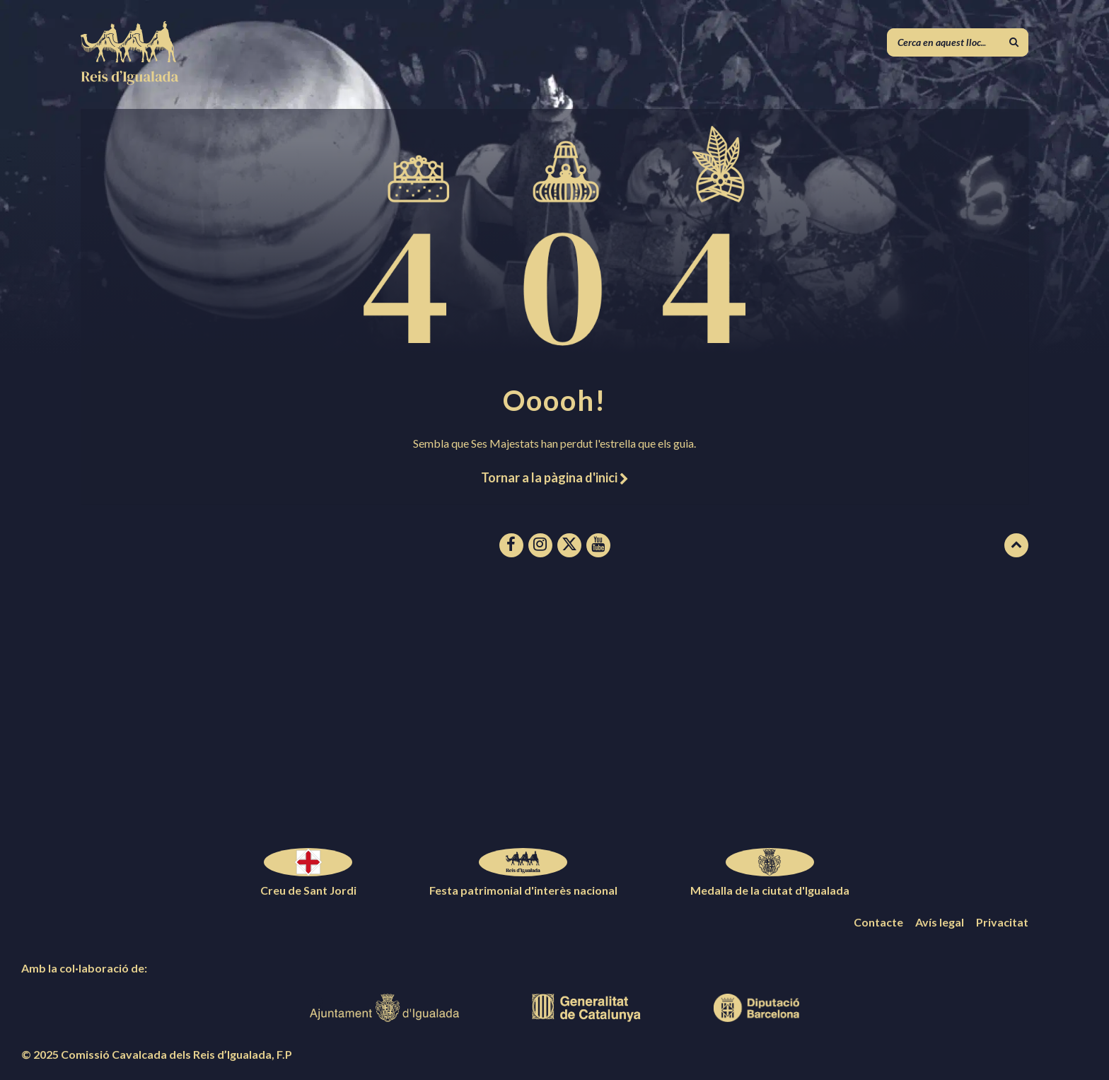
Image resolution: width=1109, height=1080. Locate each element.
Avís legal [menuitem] (939, 922)
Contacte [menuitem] (878, 922)
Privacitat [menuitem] (1002, 922)
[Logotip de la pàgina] (130, 80)
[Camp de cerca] (957, 42)
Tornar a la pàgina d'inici (554, 477)
